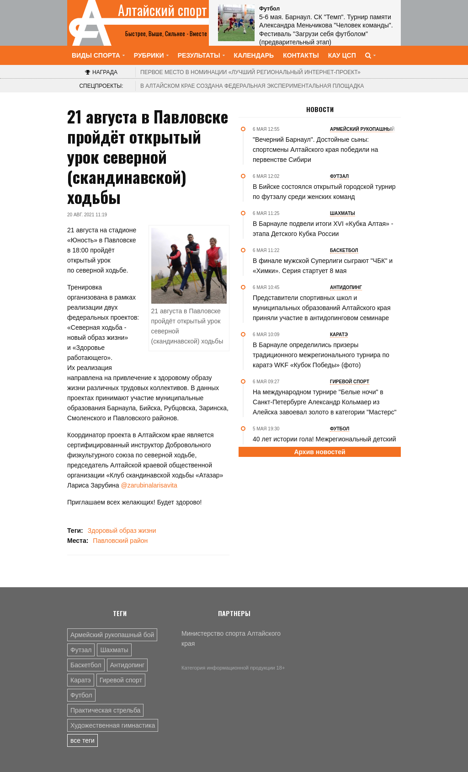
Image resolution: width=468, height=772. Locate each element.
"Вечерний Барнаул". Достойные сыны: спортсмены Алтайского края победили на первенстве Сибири (315, 149)
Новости (320, 109)
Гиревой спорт (121, 680)
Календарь (254, 55)
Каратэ (80, 680)
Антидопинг (127, 665)
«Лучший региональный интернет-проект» (250, 72)
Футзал (80, 650)
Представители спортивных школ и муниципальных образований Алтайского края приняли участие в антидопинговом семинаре (321, 308)
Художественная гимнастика (112, 725)
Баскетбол (85, 665)
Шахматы (114, 650)
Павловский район (120, 540)
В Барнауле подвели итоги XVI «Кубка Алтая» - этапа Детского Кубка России (323, 228)
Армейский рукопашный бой (112, 634)
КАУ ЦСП (342, 55)
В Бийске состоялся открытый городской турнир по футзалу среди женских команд (324, 191)
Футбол (81, 695)
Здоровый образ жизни (122, 530)
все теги (82, 740)
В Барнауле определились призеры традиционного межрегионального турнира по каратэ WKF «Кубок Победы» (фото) (321, 355)
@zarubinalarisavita (149, 485)
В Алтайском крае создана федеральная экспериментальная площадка (252, 86)
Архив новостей (319, 452)
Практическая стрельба (105, 710)
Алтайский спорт (162, 10)
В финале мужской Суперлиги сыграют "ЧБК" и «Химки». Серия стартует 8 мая (323, 265)
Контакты (301, 55)
